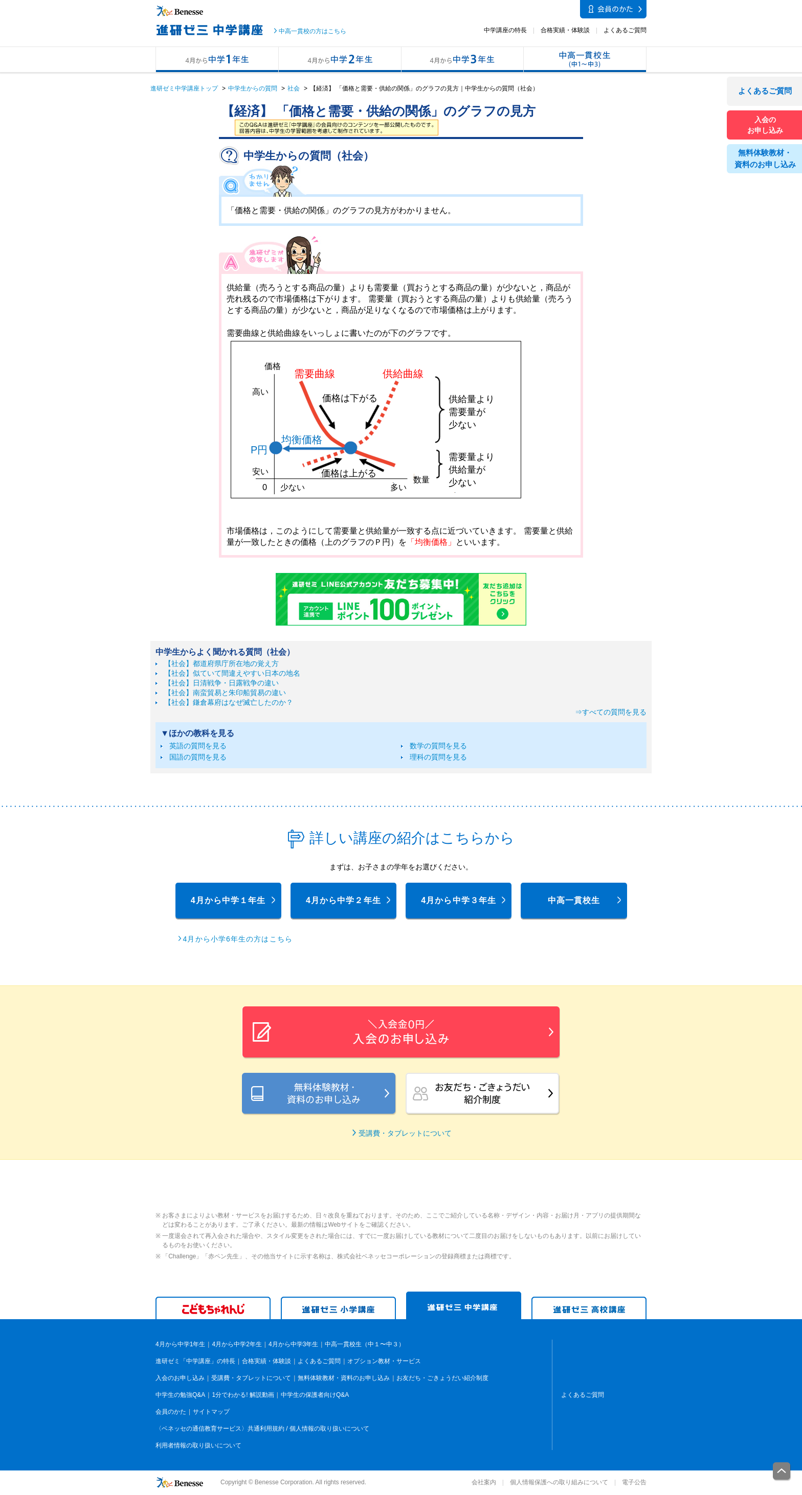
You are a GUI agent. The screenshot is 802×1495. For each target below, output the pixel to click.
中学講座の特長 (505, 30)
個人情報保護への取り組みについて (559, 1482)
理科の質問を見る (438, 757)
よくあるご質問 (625, 30)
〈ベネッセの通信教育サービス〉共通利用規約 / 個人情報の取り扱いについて (262, 1428)
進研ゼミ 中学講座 (463, 1306)
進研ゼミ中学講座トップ (184, 88)
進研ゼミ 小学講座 (338, 1308)
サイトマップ (211, 1411)
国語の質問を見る (198, 757)
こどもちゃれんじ (213, 1308)
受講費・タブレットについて (405, 1133)
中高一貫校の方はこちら (312, 31)
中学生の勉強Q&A (180, 1394)
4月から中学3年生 (462, 59)
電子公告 (634, 1482)
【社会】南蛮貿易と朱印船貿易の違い (225, 692)
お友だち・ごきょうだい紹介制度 (442, 1378)
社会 (293, 88)
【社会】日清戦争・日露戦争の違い (221, 683)
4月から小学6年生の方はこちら (238, 939)
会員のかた (170, 1411)
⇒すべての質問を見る (611, 712)
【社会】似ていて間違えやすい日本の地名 (232, 673)
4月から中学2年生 (339, 59)
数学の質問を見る (438, 746)
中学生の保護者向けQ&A (315, 1394)
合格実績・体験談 (565, 30)
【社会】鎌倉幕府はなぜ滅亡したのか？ (228, 702)
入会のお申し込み (180, 1378)
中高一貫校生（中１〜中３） (585, 59)
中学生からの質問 (252, 88)
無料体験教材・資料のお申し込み (344, 1378)
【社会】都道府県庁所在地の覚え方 (221, 663)
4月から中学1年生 (216, 59)
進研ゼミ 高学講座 (589, 1308)
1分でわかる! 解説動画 (243, 1394)
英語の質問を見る (198, 746)
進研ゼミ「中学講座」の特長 (195, 1361)
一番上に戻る (782, 1471)
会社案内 (484, 1482)
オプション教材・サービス (384, 1361)
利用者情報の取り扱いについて (198, 1445)
